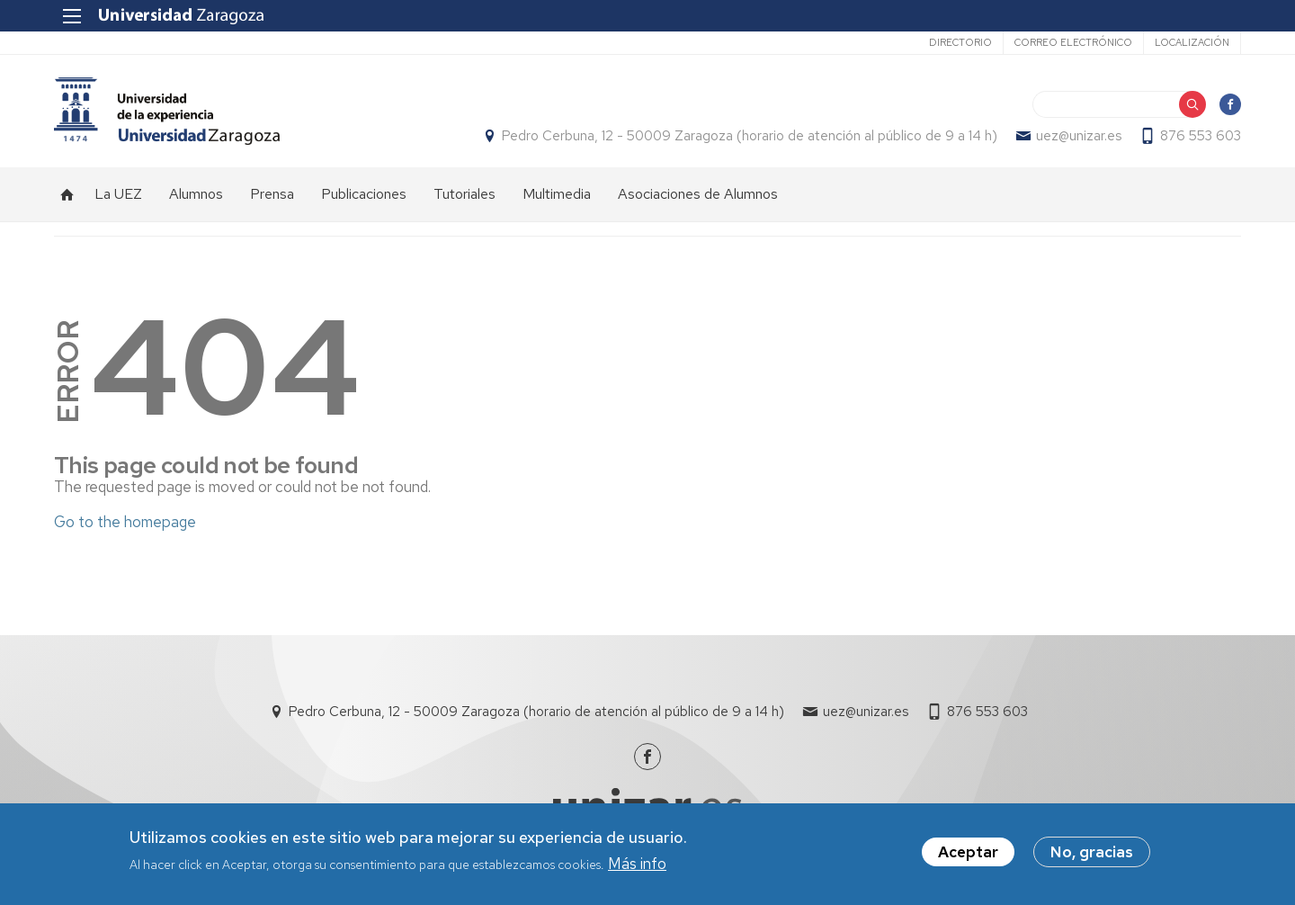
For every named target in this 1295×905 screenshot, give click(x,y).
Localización (1192, 42)
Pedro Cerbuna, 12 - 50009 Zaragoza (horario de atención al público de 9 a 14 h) (749, 136)
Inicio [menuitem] (67, 194)
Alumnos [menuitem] (196, 193)
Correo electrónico (1073, 42)
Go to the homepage (125, 522)
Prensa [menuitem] (272, 193)
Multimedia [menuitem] (556, 193)
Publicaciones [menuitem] (363, 193)
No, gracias (1091, 855)
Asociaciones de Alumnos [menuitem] (698, 193)
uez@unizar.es (1078, 136)
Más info (637, 865)
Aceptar (968, 855)
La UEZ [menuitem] (118, 193)
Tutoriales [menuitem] (464, 193)
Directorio (960, 42)
